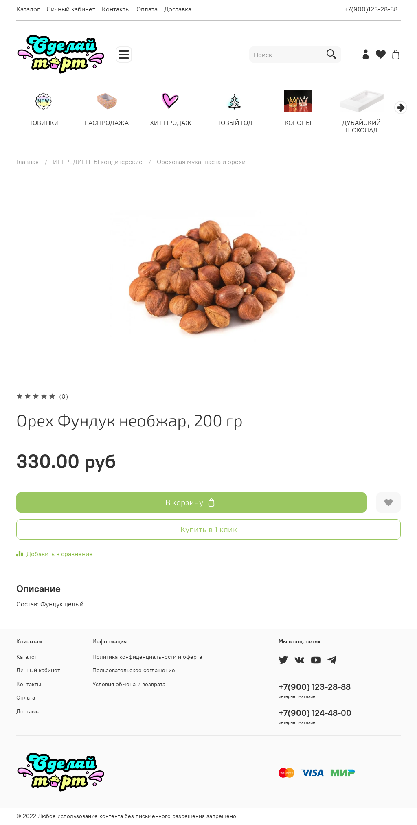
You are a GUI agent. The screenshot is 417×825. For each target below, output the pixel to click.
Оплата (147, 9)
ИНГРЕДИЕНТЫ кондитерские (98, 162)
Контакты (116, 9)
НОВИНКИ (44, 123)
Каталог (28, 9)
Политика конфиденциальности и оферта (147, 656)
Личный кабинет (70, 9)
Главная (27, 162)
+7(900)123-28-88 (370, 9)
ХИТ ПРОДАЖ (175, 123)
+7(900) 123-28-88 (315, 686)
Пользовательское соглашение (133, 670)
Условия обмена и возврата (128, 684)
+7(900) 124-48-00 (315, 712)
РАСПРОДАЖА (110, 123)
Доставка (177, 9)
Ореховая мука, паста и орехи (201, 162)
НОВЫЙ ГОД (241, 123)
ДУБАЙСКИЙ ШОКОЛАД (372, 127)
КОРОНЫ (307, 123)
